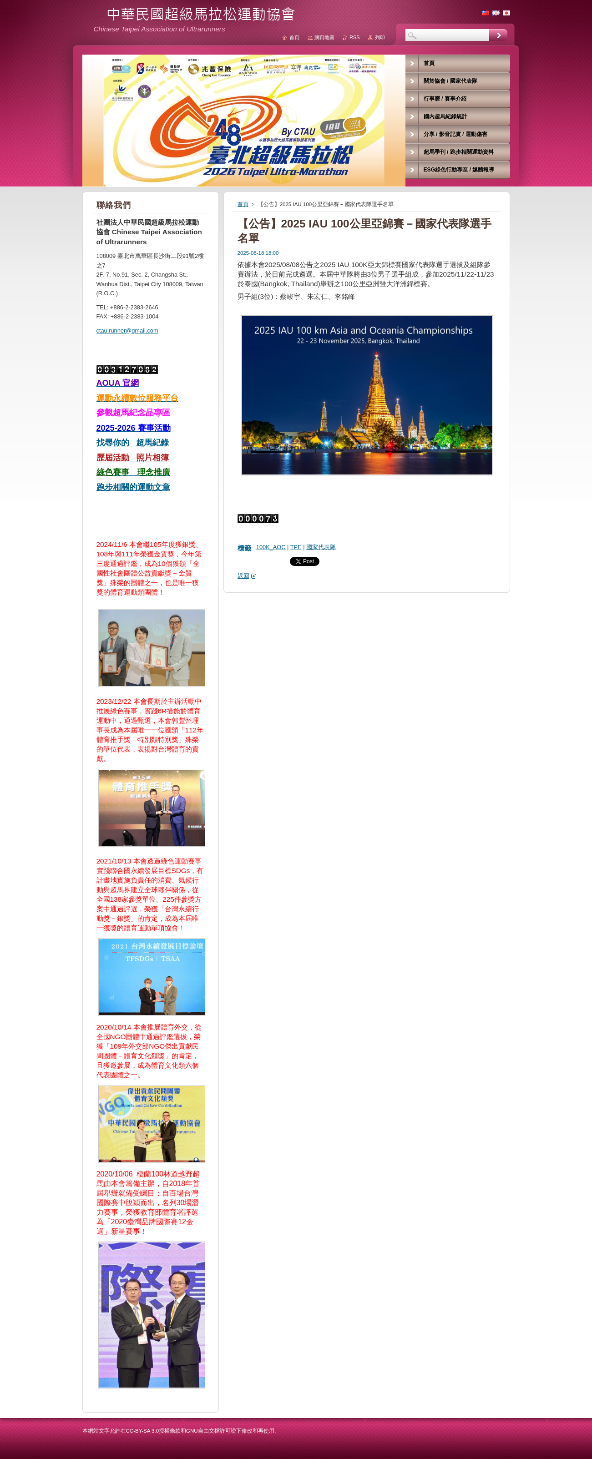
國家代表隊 (321, 547)
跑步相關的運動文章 (133, 487)
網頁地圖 (324, 37)
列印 (380, 37)
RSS (354, 37)
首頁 (243, 204)
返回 (243, 575)
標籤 (244, 548)
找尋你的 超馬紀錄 (132, 442)
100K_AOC (271, 547)
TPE (296, 547)
